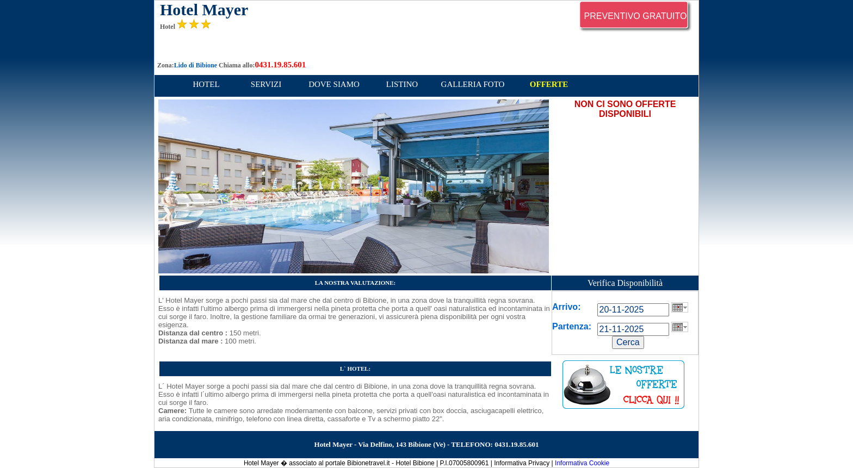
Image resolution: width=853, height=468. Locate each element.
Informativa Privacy (521, 463)
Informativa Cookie (582, 463)
